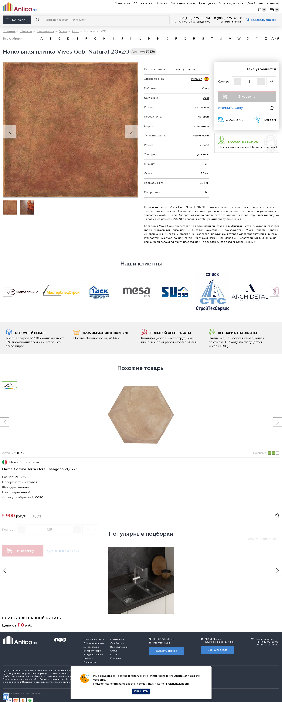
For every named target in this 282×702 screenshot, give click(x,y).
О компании (122, 3)
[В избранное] (272, 108)
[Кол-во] (249, 81)
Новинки (161, 3)
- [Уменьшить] (237, 82)
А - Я (275, 38)
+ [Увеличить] (261, 82)
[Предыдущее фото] (4, 422)
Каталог (16, 20)
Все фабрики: (13, 38)
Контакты (273, 3)
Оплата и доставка (231, 3)
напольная (202, 107)
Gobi (206, 97)
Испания (196, 78)
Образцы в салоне (183, 3)
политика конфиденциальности (168, 683)
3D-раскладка (143, 3)
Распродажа (207, 3)
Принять (141, 691)
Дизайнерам (255, 3)
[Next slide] (131, 132)
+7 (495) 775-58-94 (195, 18)
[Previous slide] (9, 132)
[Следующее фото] (277, 422)
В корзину (239, 96)
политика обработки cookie (127, 683)
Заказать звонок (261, 20)
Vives (205, 88)
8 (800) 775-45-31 (228, 18)
